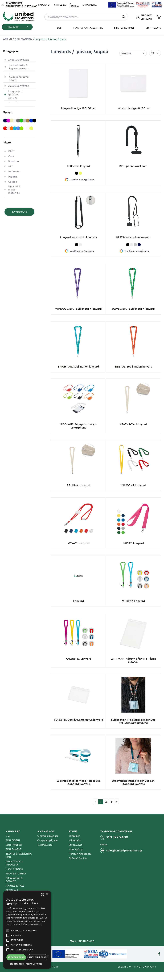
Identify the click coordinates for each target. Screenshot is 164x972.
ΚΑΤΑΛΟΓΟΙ (44, 4)
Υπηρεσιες (60, 4)
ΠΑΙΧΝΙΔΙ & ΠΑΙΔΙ (15, 885)
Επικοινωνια (89, 4)
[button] (27, 964)
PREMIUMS (12, 890)
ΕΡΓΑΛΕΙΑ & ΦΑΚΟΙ (16, 873)
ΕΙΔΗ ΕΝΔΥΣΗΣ (13, 849)
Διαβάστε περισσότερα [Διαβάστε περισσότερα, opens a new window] (31, 924)
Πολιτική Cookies (78, 858)
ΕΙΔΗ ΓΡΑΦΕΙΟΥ (24, 39)
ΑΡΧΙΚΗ (8, 39)
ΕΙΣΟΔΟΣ (146, 15)
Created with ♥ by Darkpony (137, 966)
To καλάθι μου (44, 845)
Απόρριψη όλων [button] (38, 957)
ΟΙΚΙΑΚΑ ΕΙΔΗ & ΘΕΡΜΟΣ (14, 880)
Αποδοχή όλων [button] (16, 957)
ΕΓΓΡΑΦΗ (146, 18)
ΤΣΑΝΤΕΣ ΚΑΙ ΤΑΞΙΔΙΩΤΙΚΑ (88, 28)
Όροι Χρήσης (76, 849)
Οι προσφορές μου (47, 840)
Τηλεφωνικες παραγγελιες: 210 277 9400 (21, 5)
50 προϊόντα (19, 212)
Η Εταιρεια (74, 5)
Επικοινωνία (75, 845)
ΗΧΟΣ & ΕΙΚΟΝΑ (14, 869)
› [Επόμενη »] (116, 802)
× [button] (47, 894)
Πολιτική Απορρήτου (80, 853)
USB (59, 28)
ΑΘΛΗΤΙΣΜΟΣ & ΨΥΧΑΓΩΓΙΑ (14, 863)
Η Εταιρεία (74, 840)
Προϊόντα (17, 27)
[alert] (27, 930)
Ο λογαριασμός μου (47, 836)
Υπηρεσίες (74, 836)
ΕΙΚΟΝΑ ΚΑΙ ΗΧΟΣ (124, 28)
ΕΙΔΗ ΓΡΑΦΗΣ (153, 28)
